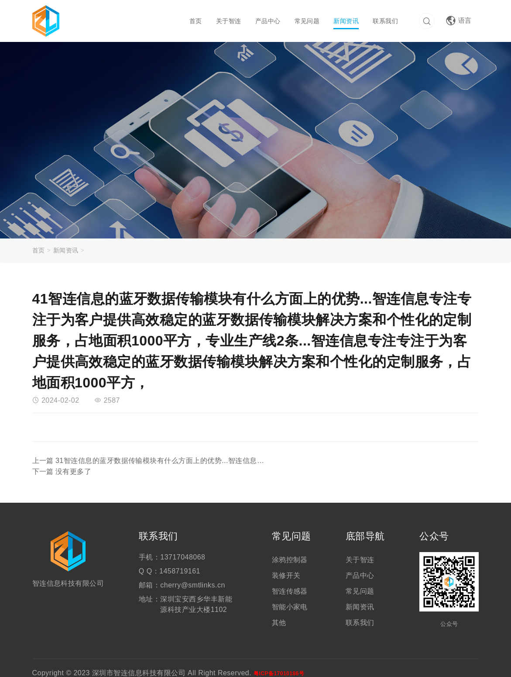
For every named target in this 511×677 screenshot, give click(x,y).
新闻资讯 (345, 20)
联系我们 (384, 20)
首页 (194, 20)
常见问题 (306, 20)
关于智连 (227, 20)
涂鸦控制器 (290, 549)
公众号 (434, 525)
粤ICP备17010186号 (279, 663)
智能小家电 (290, 596)
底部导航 (365, 525)
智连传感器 (290, 580)
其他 (279, 612)
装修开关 (286, 565)
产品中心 (266, 20)
